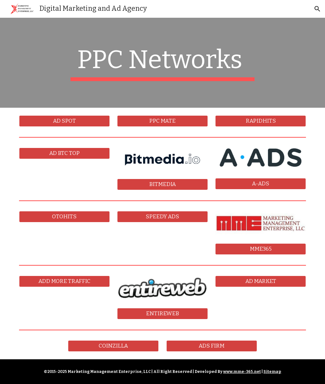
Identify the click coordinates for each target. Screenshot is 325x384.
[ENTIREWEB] (162, 313)
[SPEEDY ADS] (162, 217)
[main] (162, 63)
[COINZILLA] (113, 346)
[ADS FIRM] (212, 346)
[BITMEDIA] (162, 185)
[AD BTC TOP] (64, 153)
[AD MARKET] (261, 281)
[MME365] (261, 249)
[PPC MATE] (162, 121)
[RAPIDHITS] (261, 121)
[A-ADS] (261, 184)
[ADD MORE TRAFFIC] (64, 281)
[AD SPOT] (64, 121)
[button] (317, 8)
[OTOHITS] (64, 217)
